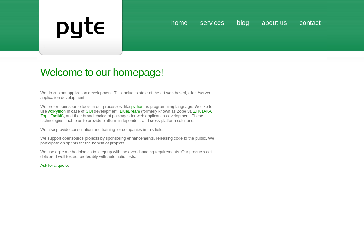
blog (243, 22)
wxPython (57, 111)
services (212, 22)
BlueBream (130, 111)
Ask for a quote (54, 165)
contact (310, 22)
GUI (89, 111)
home (179, 22)
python (137, 106)
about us (274, 22)
